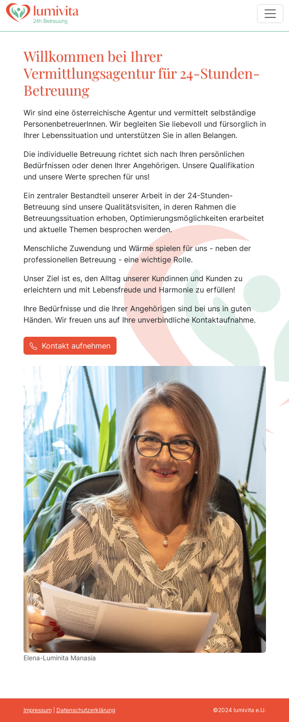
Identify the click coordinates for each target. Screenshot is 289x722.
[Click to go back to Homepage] (42, 13)
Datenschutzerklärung (85, 710)
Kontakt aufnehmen (70, 345)
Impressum (37, 710)
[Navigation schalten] (270, 13)
